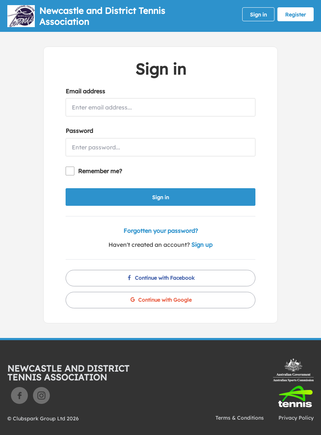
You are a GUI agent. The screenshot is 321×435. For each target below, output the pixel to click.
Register (295, 14)
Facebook (19, 395)
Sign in (258, 14)
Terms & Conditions (239, 417)
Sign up (202, 244)
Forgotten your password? (160, 230)
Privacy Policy (296, 417)
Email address (85, 91)
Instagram (41, 395)
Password (79, 130)
